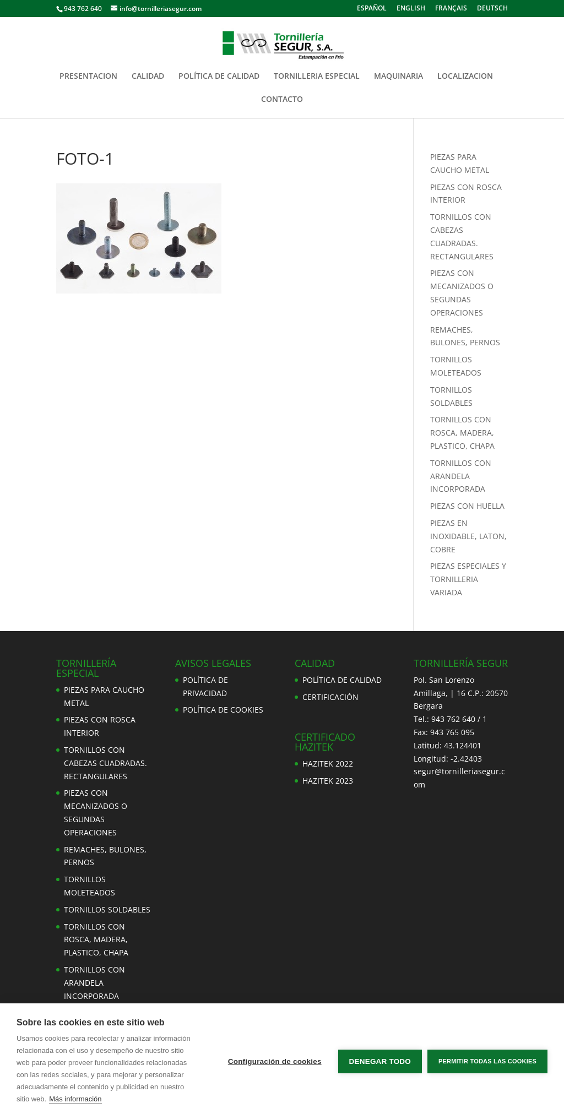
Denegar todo (380, 1061)
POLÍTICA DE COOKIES (223, 709)
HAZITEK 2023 (327, 780)
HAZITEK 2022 (327, 763)
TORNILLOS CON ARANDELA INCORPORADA (460, 476)
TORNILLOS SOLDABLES (107, 909)
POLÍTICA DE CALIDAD (218, 76)
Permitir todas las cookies (487, 1061)
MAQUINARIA (398, 76)
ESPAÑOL (372, 9)
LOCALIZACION (465, 76)
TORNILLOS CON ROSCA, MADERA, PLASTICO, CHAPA (462, 432)
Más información (75, 1099)
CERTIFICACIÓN (330, 697)
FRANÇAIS (451, 9)
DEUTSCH (492, 9)
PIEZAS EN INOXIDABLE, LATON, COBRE (468, 536)
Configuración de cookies (275, 1061)
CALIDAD (148, 76)
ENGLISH (411, 9)
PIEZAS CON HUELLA (467, 506)
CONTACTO (282, 99)
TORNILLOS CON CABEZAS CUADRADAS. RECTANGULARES (105, 763)
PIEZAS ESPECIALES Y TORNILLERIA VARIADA (468, 579)
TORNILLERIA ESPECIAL (317, 76)
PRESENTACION (88, 76)
